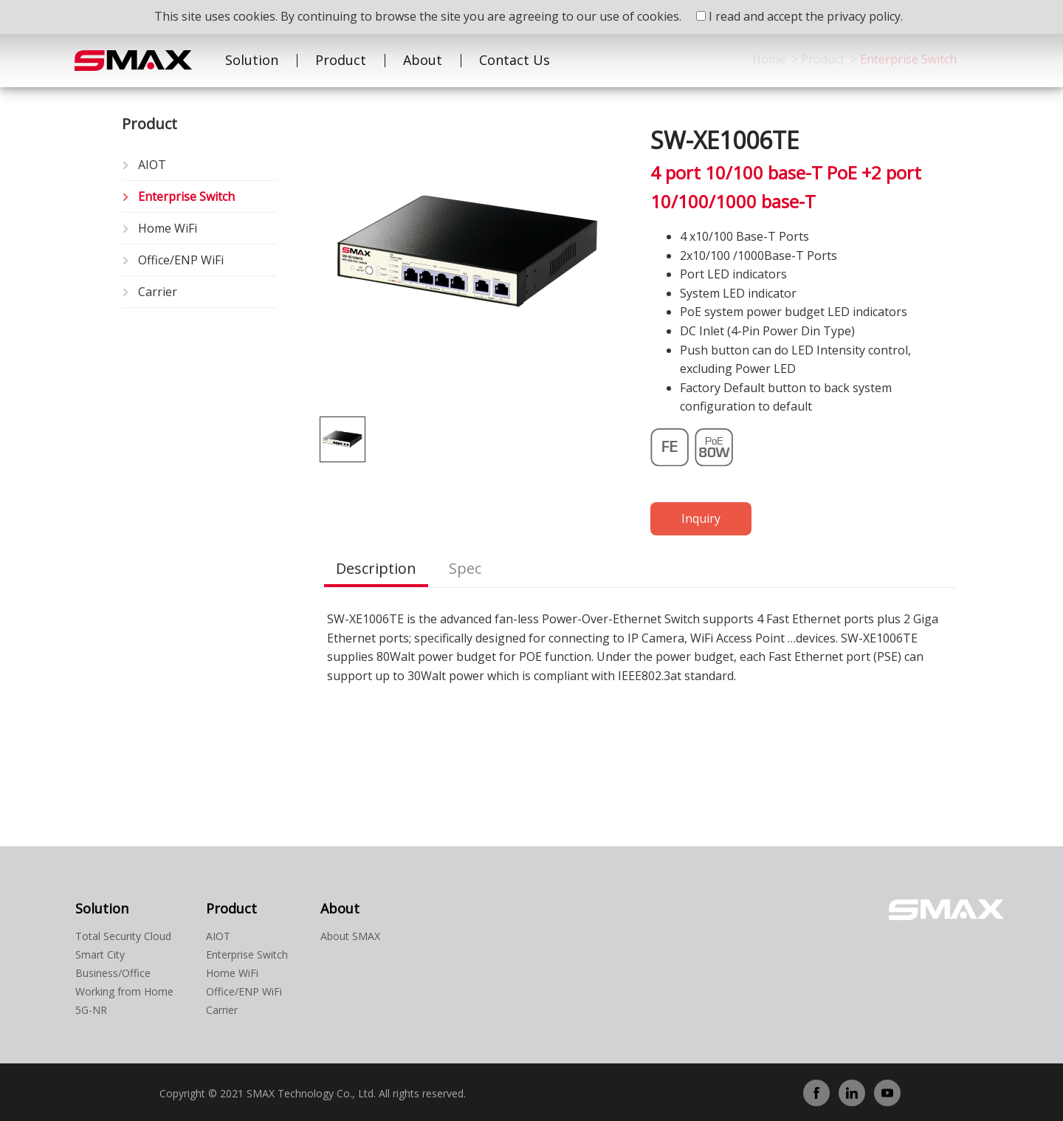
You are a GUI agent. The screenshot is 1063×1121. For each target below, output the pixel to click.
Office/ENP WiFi (181, 260)
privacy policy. (865, 16)
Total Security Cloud (123, 936)
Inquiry (700, 518)
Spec (465, 568)
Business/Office (113, 973)
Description (376, 568)
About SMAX (350, 936)
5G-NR (91, 1010)
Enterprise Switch (186, 196)
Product (340, 60)
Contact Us (514, 60)
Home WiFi (167, 228)
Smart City (100, 954)
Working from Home (124, 991)
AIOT (152, 165)
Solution (251, 60)
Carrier (157, 292)
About (422, 60)
